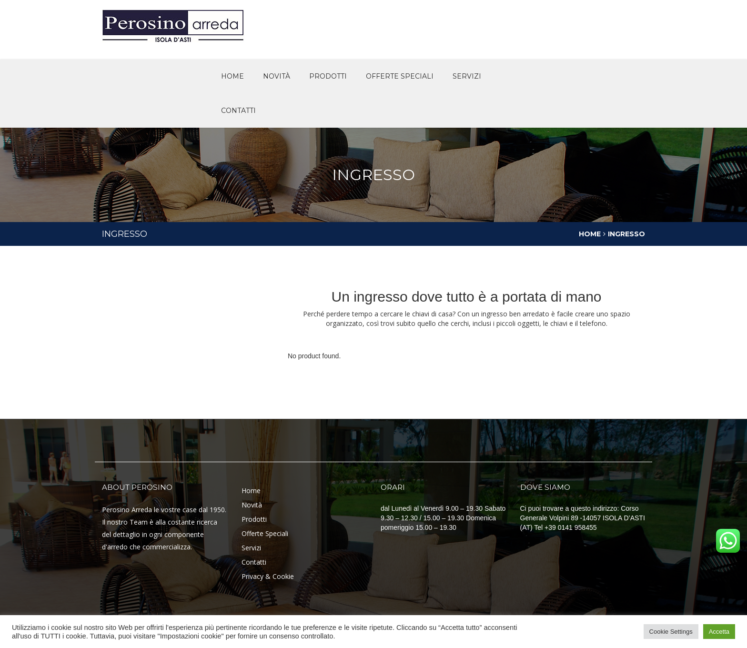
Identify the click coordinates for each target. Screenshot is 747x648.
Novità (252, 504)
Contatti (238, 110)
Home (232, 76)
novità (276, 76)
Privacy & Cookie (268, 576)
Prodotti (328, 76)
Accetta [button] (719, 631)
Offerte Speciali (265, 533)
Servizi (467, 76)
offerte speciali (400, 76)
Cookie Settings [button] (671, 631)
